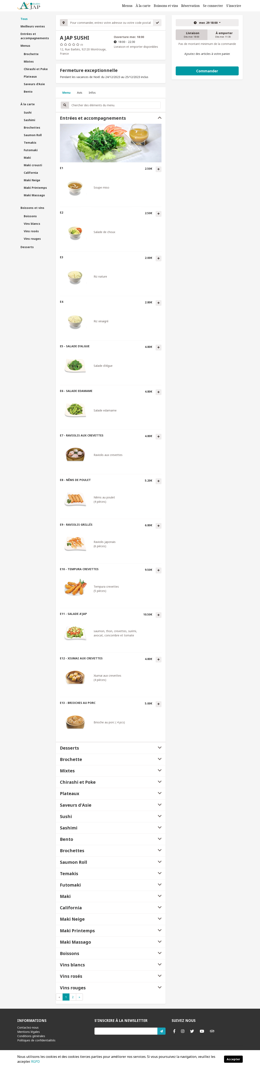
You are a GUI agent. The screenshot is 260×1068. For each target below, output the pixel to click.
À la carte (143, 5)
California (31, 173)
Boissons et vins (166, 5)
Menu (66, 92)
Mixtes (29, 61)
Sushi (27, 112)
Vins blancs (32, 224)
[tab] (110, 118)
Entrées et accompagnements (35, 36)
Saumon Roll (33, 135)
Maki (27, 158)
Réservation (190, 5)
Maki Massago (34, 195)
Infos (92, 92)
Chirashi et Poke (36, 69)
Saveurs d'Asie (34, 84)
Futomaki (31, 150)
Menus (127, 5)
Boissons (30, 216)
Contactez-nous (28, 1027)
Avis (79, 92)
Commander (207, 70)
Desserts (27, 247)
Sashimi (29, 120)
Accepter (233, 1059)
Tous (24, 19)
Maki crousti (33, 165)
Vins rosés (31, 231)
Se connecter (213, 5)
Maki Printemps (35, 188)
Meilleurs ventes (33, 26)
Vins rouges (32, 239)
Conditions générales (31, 1036)
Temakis (30, 142)
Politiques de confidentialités (36, 1040)
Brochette (31, 54)
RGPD (35, 1061)
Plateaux (30, 76)
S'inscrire (233, 5)
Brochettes (32, 127)
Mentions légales (28, 1032)
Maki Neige (32, 180)
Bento (28, 91)
